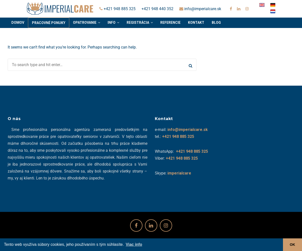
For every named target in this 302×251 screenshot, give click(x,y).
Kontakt (196, 23)
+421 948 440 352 (157, 8)
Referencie (170, 23)
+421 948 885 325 (117, 8)
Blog (216, 23)
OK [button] (292, 245)
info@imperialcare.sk (200, 8)
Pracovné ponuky (48, 23)
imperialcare (179, 173)
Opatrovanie (84, 23)
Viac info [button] (134, 244)
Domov (17, 23)
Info (112, 23)
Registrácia (138, 23)
